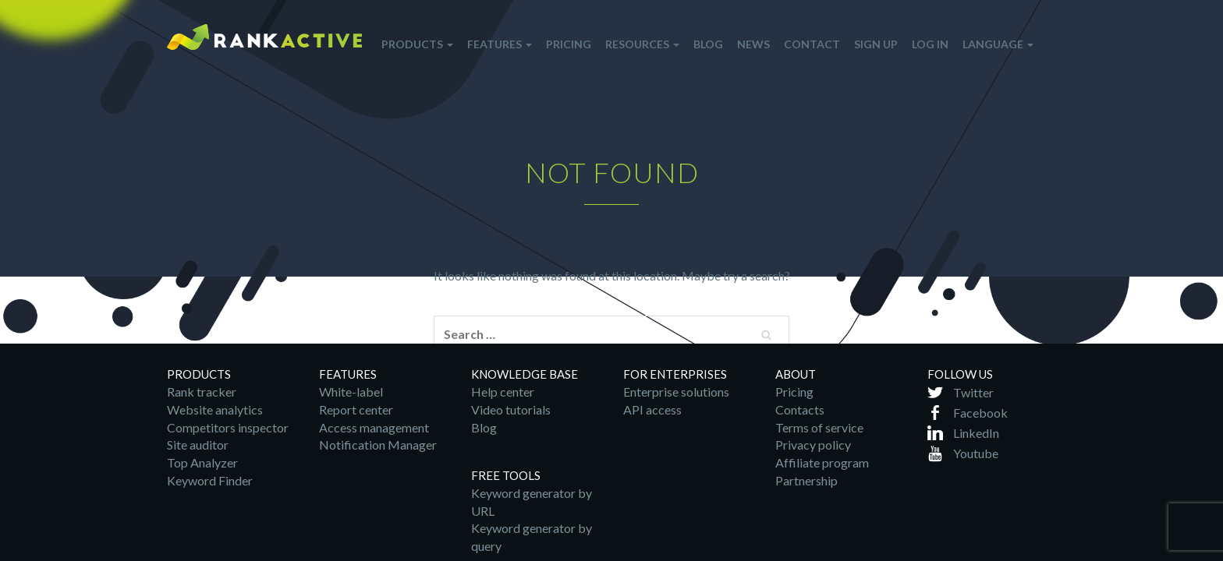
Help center (502, 391)
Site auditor (198, 444)
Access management (374, 427)
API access (652, 409)
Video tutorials (511, 409)
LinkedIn (976, 432)
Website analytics (215, 409)
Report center (356, 409)
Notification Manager (378, 444)
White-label (351, 391)
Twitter (973, 392)
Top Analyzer (202, 462)
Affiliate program (822, 462)
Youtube (975, 453)
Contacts (799, 409)
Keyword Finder (210, 480)
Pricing (794, 391)
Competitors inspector (228, 427)
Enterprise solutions (676, 391)
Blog (484, 427)
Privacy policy (813, 444)
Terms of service (819, 427)
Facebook (980, 412)
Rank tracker (201, 391)
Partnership (806, 480)
